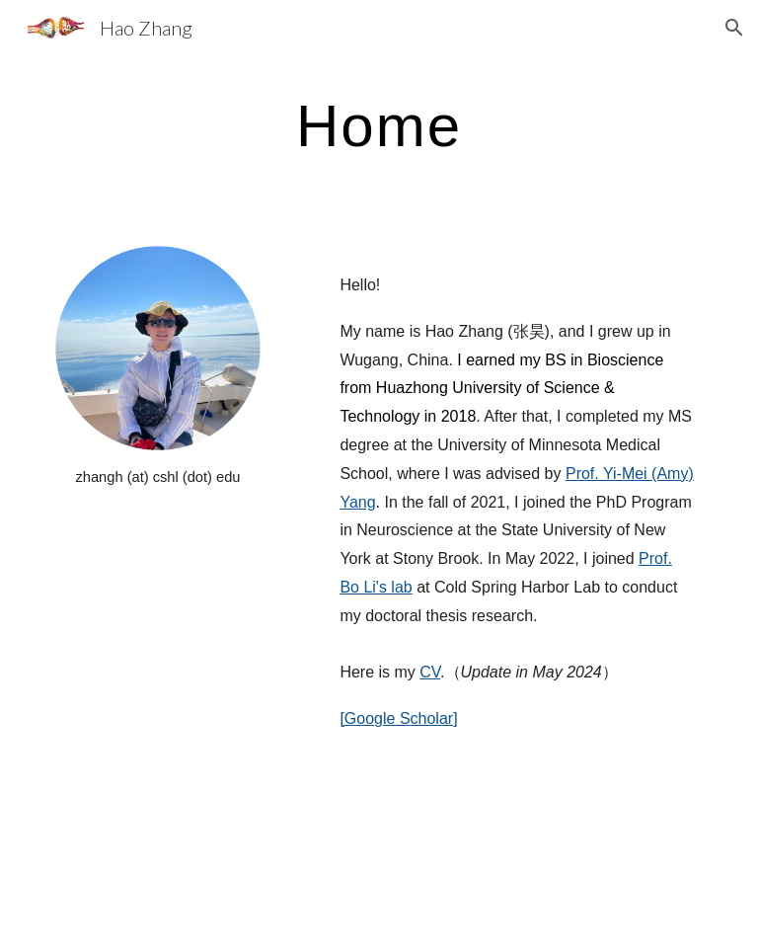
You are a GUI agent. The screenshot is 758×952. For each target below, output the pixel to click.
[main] (378, 125)
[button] (734, 27)
